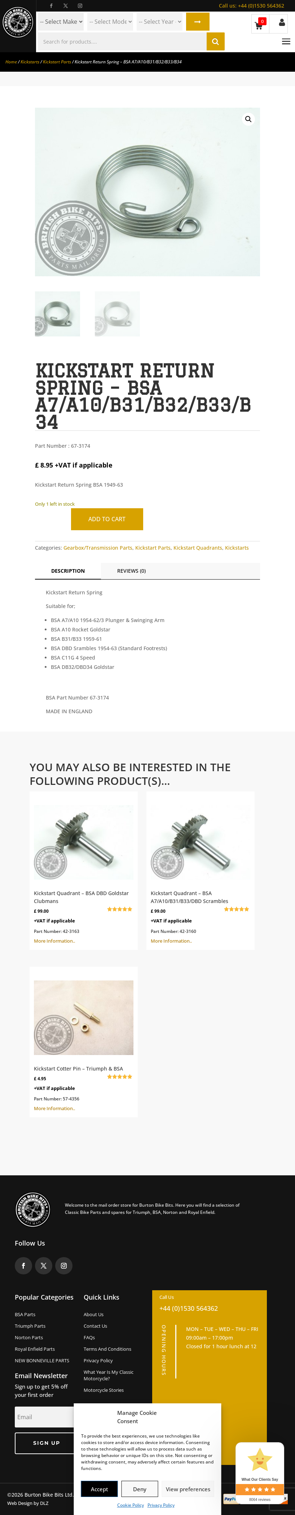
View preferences (188, 1489)
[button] (248, 119)
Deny (139, 1489)
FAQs (89, 1337)
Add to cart (107, 519)
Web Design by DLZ (27, 1503)
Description (68, 570)
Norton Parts (29, 1337)
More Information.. (83, 870)
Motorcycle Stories (104, 1390)
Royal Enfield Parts (35, 1349)
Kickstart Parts (57, 62)
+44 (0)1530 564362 (251, 5)
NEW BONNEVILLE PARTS (42, 1360)
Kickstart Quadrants (197, 547)
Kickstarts (30, 62)
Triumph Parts (30, 1326)
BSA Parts (25, 1314)
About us (94, 1314)
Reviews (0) (131, 570)
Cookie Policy (130, 1505)
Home (11, 62)
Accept (99, 1489)
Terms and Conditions (107, 1349)
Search (198, 22)
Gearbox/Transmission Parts (97, 547)
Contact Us (95, 1326)
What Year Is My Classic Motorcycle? (108, 1375)
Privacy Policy (161, 1505)
